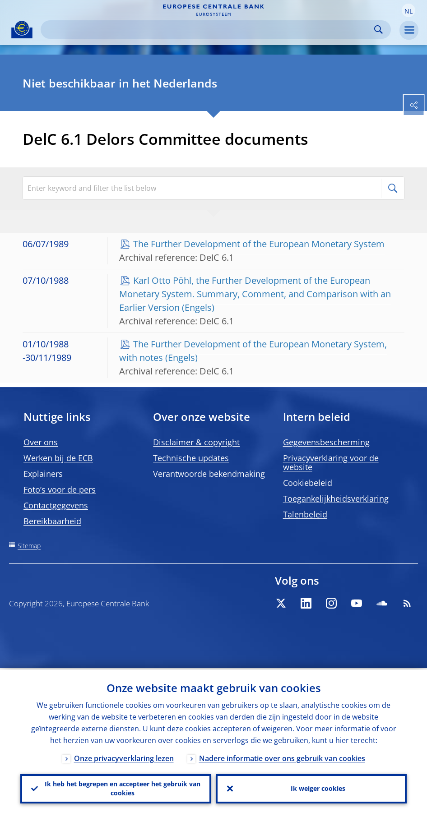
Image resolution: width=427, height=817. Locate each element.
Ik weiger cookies (318, 788)
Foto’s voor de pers (59, 489)
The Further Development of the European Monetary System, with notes (253, 351)
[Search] (208, 29)
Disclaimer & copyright (196, 442)
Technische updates (191, 457)
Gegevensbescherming (326, 442)
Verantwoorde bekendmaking (209, 473)
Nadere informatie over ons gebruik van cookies (282, 757)
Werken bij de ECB (58, 457)
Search (378, 29)
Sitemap (29, 545)
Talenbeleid (305, 514)
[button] (408, 10)
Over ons (40, 442)
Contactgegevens (55, 505)
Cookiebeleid (307, 482)
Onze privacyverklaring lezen (124, 757)
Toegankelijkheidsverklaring (336, 498)
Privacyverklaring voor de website (331, 462)
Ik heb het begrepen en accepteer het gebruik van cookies (122, 788)
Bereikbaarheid (52, 521)
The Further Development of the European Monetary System (259, 244)
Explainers (43, 473)
